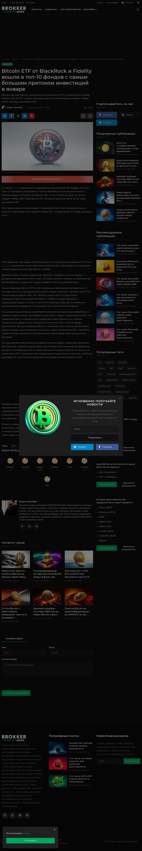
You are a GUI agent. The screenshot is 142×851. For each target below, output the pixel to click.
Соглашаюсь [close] (30, 840)
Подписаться (94, 437)
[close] (54, 829)
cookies (26, 833)
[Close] (120, 398)
